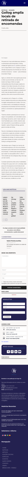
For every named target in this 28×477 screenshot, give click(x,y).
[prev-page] (4, 220)
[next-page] (6, 220)
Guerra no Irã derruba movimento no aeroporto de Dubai (13, 416)
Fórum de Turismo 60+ (11, 334)
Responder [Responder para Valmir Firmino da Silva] (9, 248)
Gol (15, 65)
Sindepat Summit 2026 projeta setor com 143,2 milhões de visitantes (13, 420)
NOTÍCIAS (4, 10)
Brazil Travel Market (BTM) (12, 338)
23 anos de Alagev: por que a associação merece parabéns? (12, 411)
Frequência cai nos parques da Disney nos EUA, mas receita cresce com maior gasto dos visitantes (13, 425)
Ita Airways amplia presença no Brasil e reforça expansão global (13, 207)
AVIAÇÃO (11, 10)
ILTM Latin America (11, 329)
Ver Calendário (4, 341)
